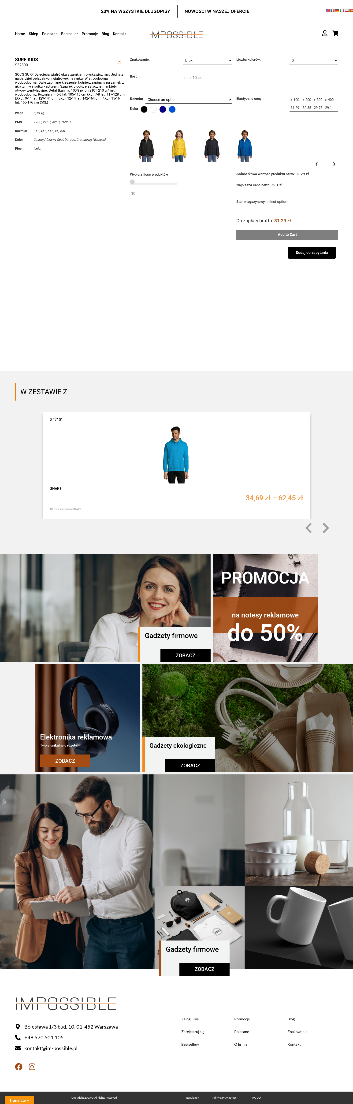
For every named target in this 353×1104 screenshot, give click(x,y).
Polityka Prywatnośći (224, 1097)
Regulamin (192, 1097)
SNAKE (55, 489)
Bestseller (69, 34)
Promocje (89, 34)
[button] (308, 528)
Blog (104, 34)
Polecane (49, 34)
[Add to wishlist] (119, 62)
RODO (256, 1097)
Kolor (134, 109)
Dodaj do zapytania (312, 252)
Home (20, 34)
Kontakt (118, 34)
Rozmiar (136, 99)
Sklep (33, 34)
